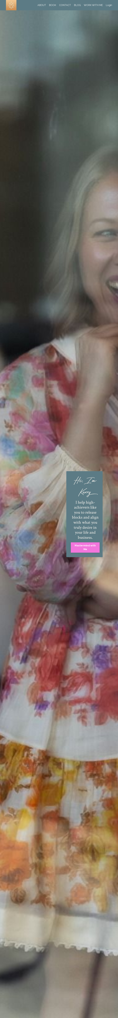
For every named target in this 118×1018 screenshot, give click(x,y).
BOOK (52, 5)
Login (109, 5)
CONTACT (65, 5)
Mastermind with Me (85, 547)
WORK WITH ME (93, 5)
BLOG (77, 5)
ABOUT (41, 5)
